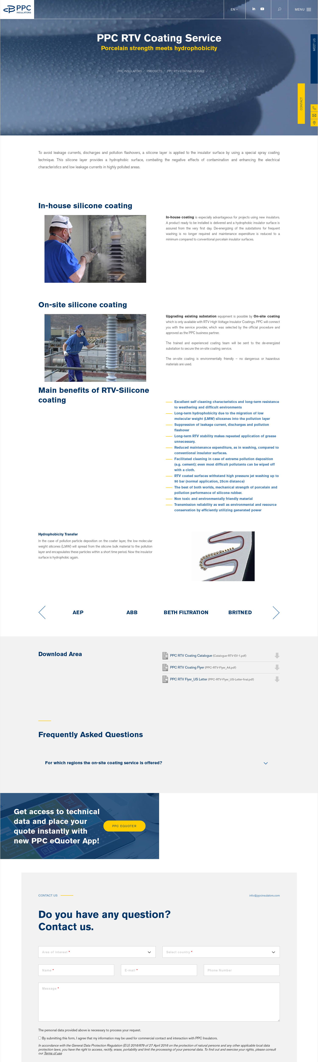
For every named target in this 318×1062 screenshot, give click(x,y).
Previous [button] (41, 612)
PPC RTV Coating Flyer (203, 667)
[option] (78, 612)
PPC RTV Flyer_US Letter (212, 679)
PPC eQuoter (124, 826)
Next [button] (276, 612)
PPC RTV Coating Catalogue (208, 655)
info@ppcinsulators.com (264, 895)
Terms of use (53, 1053)
